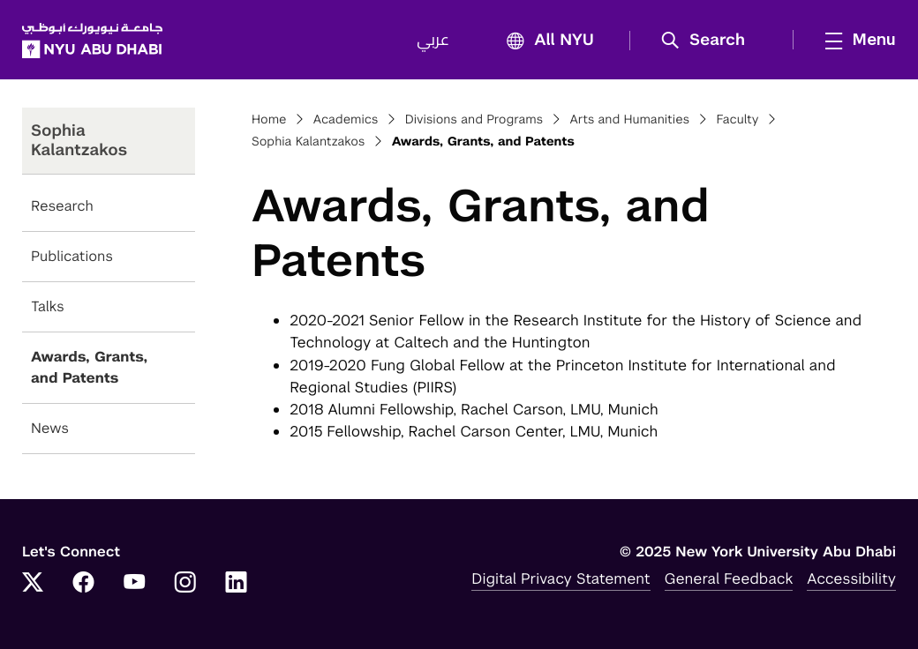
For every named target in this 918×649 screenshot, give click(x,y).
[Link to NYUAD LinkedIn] (236, 584)
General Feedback (729, 578)
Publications (72, 256)
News (50, 428)
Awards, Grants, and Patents (89, 367)
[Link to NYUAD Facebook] (84, 584)
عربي (433, 40)
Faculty (737, 120)
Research (62, 206)
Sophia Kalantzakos (308, 142)
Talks (47, 306)
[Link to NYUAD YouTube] (134, 584)
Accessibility (851, 578)
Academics (346, 120)
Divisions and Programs (474, 120)
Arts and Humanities (629, 120)
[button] (709, 40)
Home (269, 120)
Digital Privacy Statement (560, 578)
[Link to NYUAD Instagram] (185, 584)
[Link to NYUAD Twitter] (33, 584)
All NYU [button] (545, 41)
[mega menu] (855, 39)
